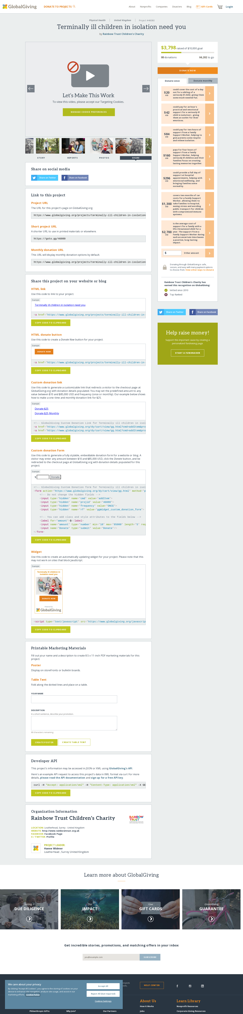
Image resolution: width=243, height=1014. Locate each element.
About (132, 6)
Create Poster (44, 742)
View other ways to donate (200, 269)
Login (229, 6)
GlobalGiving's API (120, 768)
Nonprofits (145, 6)
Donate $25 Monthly (47, 413)
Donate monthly (203, 80)
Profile (50, 836)
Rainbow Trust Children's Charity (123, 34)
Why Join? (71, 1011)
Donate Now (187, 70)
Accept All (103, 986)
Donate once (172, 81)
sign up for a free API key (107, 777)
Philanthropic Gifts (39, 1011)
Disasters (177, 6)
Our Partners (109, 1011)
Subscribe (150, 957)
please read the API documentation (62, 777)
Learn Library (189, 1001)
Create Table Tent (74, 742)
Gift (204, 6)
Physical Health (97, 20)
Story (41, 157)
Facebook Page (53, 833)
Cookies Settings (103, 1001)
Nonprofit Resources (187, 1006)
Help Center (152, 985)
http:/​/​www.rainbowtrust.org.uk (60, 830)
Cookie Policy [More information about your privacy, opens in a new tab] (33, 994)
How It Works (147, 1006)
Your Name (37, 693)
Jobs (142, 1011)
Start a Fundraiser (187, 352)
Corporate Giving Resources (191, 1011)
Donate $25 (42, 408)
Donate (58, 6)
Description (38, 710)
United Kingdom (122, 20)
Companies (162, 6)
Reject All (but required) (103, 993)
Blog (189, 6)
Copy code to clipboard (50, 322)
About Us (148, 1001)
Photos (104, 157)
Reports (72, 157)
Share (135, 158)
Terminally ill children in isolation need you (60, 305)
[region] (64, 994)
